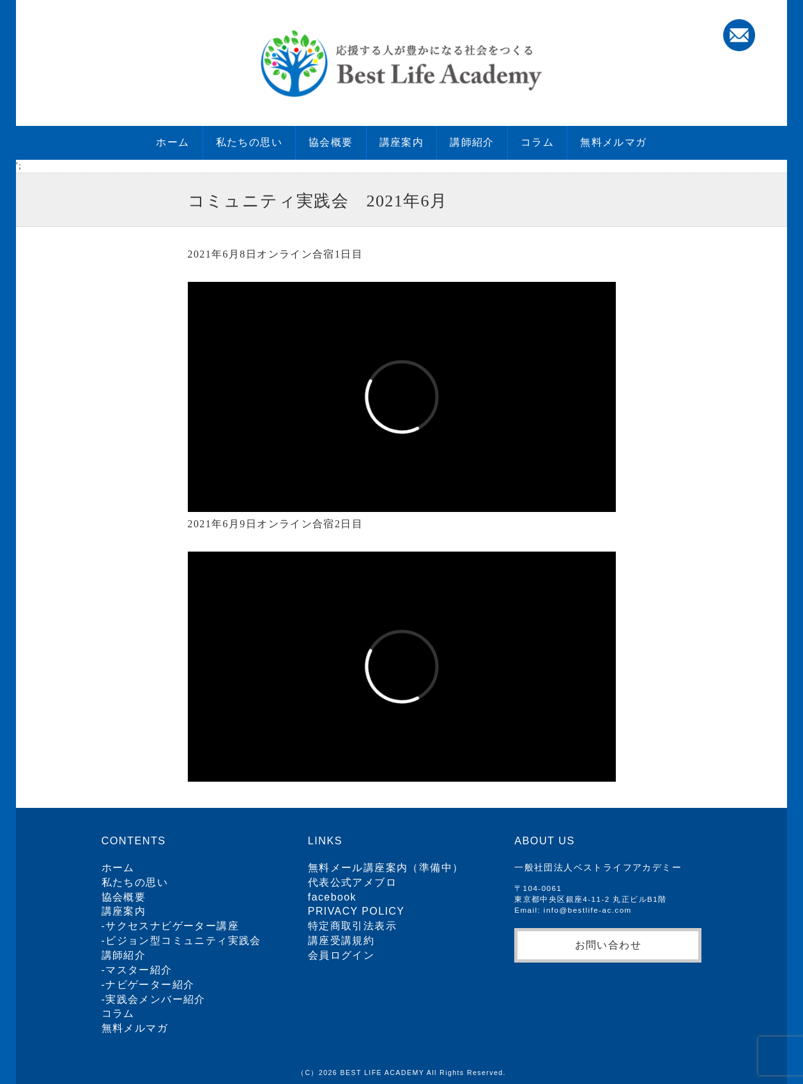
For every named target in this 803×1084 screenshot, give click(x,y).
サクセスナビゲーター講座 (172, 925)
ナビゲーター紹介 (149, 984)
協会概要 (331, 142)
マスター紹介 (138, 969)
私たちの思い (249, 142)
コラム (537, 142)
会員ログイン (341, 955)
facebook (332, 897)
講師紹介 (472, 142)
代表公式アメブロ (352, 882)
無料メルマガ (613, 142)
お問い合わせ (608, 944)
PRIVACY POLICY (356, 911)
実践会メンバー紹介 (155, 999)
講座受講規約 (341, 940)
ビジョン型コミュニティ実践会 (183, 940)
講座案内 (401, 142)
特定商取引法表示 (352, 925)
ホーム (172, 142)
